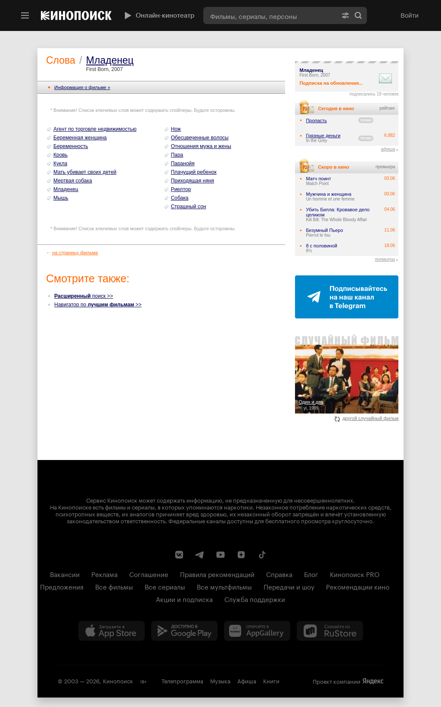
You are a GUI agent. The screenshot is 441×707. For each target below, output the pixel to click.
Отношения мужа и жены (201, 146)
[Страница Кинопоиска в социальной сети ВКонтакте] (179, 555)
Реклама (104, 573)
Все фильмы (114, 586)
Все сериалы (165, 586)
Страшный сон (188, 207)
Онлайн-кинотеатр (158, 15)
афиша (388, 149)
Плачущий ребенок (194, 172)
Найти (358, 15)
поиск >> (83, 296)
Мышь (60, 198)
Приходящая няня (192, 181)
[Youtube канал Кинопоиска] (220, 555)
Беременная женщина (80, 138)
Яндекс (373, 681)
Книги (271, 680)
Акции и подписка (184, 598)
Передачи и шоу (289, 586)
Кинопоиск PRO (354, 573)
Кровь (60, 155)
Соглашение (148, 573)
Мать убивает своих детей (84, 172)
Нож (176, 129)
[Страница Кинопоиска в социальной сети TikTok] (262, 555)
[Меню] (25, 15)
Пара (177, 155)
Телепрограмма (182, 680)
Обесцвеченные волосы (200, 138)
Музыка (220, 680)
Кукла (60, 164)
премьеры (385, 259)
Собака (180, 198)
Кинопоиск (118, 680)
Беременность (70, 146)
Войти (410, 15)
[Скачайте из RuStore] (330, 631)
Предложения (62, 586)
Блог (311, 573)
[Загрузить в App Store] (111, 631)
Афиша (246, 680)
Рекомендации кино (357, 586)
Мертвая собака (72, 181)
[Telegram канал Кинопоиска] (200, 555)
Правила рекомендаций (217, 573)
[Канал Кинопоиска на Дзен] (241, 555)
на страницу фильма (75, 252)
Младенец (110, 60)
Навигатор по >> (98, 305)
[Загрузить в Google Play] (184, 631)
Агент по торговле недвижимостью (95, 129)
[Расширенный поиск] (345, 15)
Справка (279, 573)
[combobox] (270, 15)
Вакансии (65, 573)
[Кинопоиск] (76, 15)
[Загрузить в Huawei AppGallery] (257, 631)
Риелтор (181, 189)
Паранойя (183, 164)
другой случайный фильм (367, 418)
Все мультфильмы (224, 586)
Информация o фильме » (82, 87)
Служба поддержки (254, 598)
